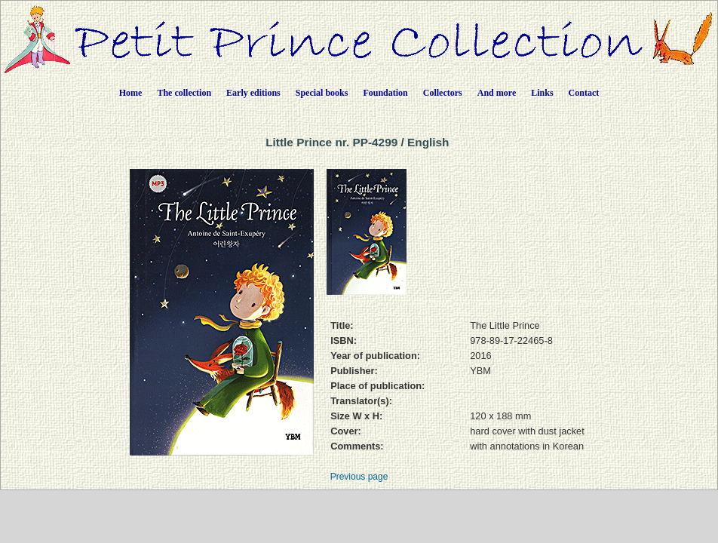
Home (131, 92)
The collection (184, 92)
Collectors (442, 92)
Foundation (385, 92)
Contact (584, 92)
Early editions (253, 92)
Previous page (359, 476)
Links (542, 92)
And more (496, 92)
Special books (322, 92)
